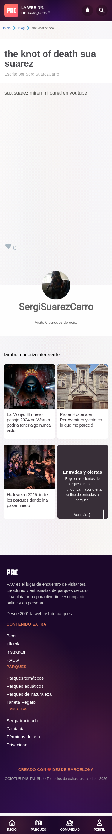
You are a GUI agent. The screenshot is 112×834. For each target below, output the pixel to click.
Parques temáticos (25, 678)
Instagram (17, 651)
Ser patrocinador (23, 720)
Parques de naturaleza (29, 694)
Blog (21, 28)
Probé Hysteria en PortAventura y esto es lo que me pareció (81, 420)
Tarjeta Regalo (21, 702)
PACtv (13, 659)
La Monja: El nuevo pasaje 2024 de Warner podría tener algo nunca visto (29, 422)
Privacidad (17, 744)
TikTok (13, 643)
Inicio (7, 28)
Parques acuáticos (25, 686)
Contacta (15, 728)
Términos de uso (23, 736)
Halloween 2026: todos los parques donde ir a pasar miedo (28, 500)
